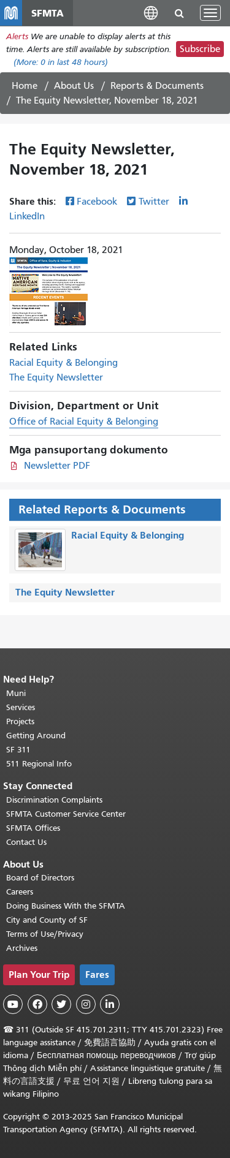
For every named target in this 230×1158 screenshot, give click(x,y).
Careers (19, 892)
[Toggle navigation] (210, 13)
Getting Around (36, 735)
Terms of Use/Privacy (44, 934)
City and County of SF (47, 920)
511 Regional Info (39, 764)
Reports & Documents (157, 85)
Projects (20, 721)
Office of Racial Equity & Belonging (83, 421)
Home (24, 85)
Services (20, 707)
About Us (74, 85)
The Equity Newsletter (56, 377)
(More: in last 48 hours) (60, 62)
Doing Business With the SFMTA (65, 906)
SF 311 (18, 749)
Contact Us (26, 842)
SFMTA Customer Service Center (66, 814)
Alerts (17, 36)
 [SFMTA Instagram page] (86, 1004)
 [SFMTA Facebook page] (37, 1004)
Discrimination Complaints (54, 800)
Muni (16, 693)
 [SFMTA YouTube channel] (12, 1004)
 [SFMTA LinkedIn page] (109, 1004)
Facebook (97, 201)
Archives (21, 948)
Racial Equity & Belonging (63, 362)
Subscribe (200, 49)
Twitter (154, 201)
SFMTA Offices (33, 828)
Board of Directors (40, 877)
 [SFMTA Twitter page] (61, 1004)
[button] (151, 12)
